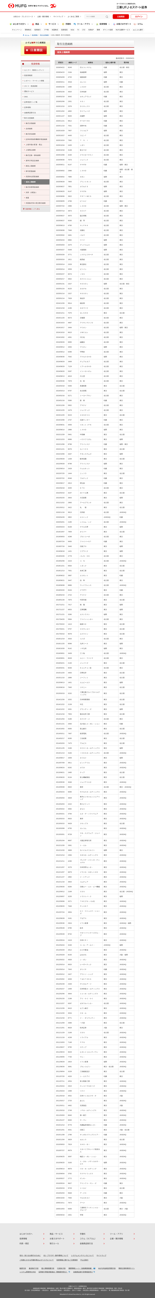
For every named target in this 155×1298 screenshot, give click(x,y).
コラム (138, 24)
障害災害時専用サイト (127, 1268)
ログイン (139, 16)
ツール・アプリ (116, 1234)
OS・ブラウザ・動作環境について (55, 1255)
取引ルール (54, 1243)
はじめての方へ (26, 1234)
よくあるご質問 (73, 16)
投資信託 (64, 30)
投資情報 (35, 35)
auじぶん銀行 (138, 30)
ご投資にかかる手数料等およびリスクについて (37, 1260)
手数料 (66, 24)
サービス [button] (50, 24)
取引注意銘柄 (44, 35)
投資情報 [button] (101, 24)
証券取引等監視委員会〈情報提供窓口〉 (53, 1272)
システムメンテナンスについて (82, 1255)
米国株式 (55, 30)
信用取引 (37, 30)
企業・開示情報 (43, 16)
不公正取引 (84, 1260)
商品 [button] (35, 24)
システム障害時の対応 (28, 1272)
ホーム (27, 35)
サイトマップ (58, 16)
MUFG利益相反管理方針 (107, 1268)
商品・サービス (56, 1234)
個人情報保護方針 (47, 1268)
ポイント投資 (108, 30)
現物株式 (28, 30)
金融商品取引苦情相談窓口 (83, 1272)
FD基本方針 (61, 1268)
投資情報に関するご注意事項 (67, 1260)
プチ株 (46, 30)
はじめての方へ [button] (17, 24)
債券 (98, 30)
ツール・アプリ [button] (81, 24)
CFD (83, 30)
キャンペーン (17, 30)
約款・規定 (24, 1243)
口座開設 (121, 16)
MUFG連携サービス (123, 30)
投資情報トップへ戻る (32, 209)
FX (78, 30)
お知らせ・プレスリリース (23, 16)
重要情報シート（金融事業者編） (80, 1268)
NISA (72, 30)
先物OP (91, 30)
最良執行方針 (34, 1268)
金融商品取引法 (86, 1243)
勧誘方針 (23, 1268)
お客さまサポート (122, 24)
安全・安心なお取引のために (30, 1255)
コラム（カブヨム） (88, 1239)
